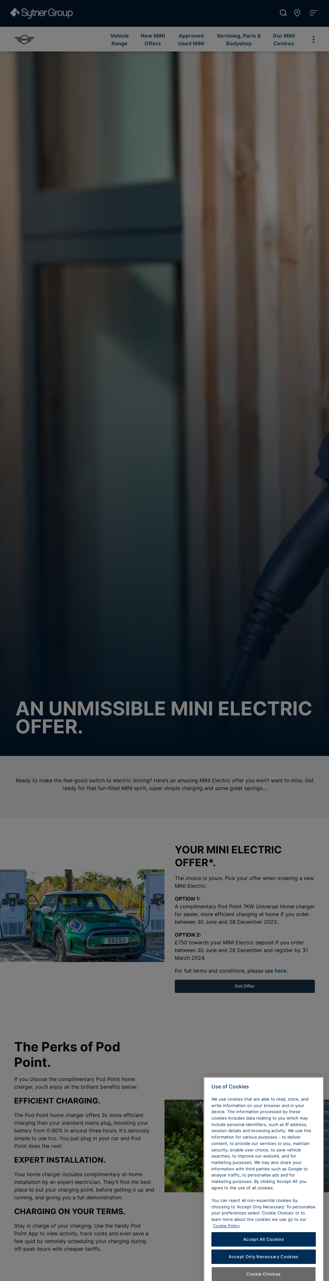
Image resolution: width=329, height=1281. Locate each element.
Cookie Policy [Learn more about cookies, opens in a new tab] (226, 1251)
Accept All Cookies (263, 1264)
